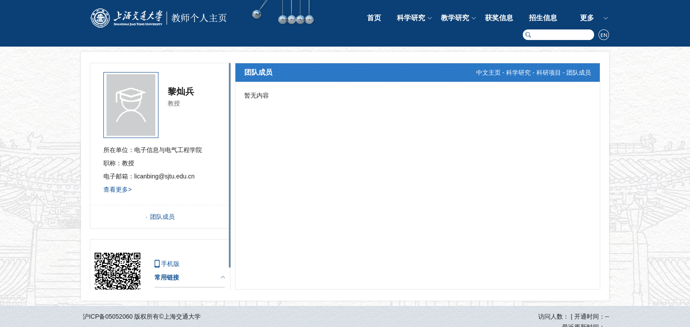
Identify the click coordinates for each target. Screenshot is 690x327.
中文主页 (488, 72)
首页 (374, 18)
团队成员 (162, 216)
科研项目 (548, 72)
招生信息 (543, 18)
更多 (587, 18)
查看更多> (117, 189)
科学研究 (411, 18)
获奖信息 (499, 18)
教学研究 (455, 18)
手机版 (170, 263)
